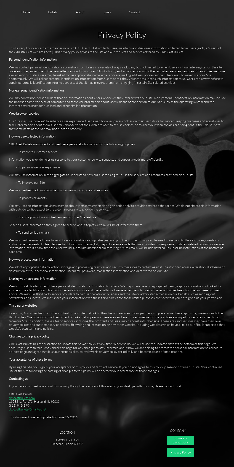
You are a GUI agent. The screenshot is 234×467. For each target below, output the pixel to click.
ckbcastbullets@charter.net (27, 409)
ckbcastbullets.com (22, 398)
